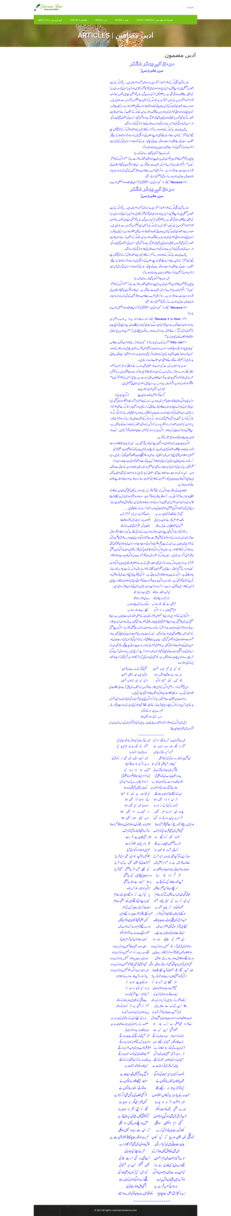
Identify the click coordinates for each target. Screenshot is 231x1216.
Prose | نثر (101, 20)
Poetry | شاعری (78, 20)
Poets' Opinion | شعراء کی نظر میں (155, 20)
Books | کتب (121, 20)
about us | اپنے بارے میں (50, 20)
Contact (190, 7)
